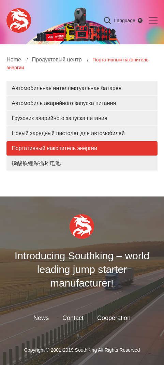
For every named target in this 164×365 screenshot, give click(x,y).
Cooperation (114, 318)
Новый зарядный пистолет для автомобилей (68, 133)
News (41, 318)
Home (13, 59)
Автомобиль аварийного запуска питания (64, 103)
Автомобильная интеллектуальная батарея (66, 88)
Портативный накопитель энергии (54, 148)
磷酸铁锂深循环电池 (36, 163)
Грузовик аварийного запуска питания (59, 118)
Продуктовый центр (57, 59)
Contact (73, 318)
